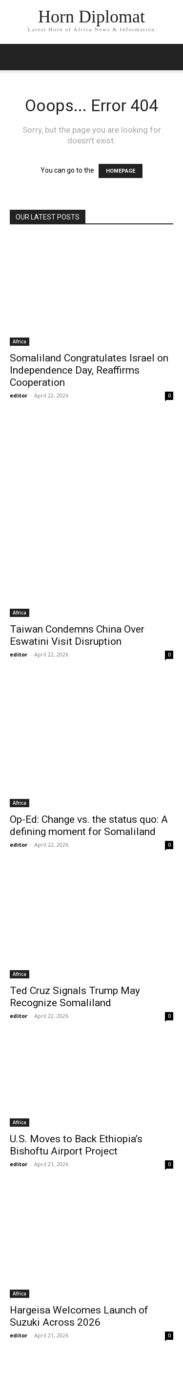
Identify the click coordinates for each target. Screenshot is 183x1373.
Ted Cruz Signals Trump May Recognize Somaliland (75, 997)
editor (18, 395)
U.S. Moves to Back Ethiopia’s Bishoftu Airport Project (76, 1145)
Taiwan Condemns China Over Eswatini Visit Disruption (77, 635)
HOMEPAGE (120, 171)
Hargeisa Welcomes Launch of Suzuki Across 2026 (79, 1316)
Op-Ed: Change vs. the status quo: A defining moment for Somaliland (89, 825)
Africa (19, 341)
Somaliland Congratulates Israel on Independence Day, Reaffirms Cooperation (89, 370)
